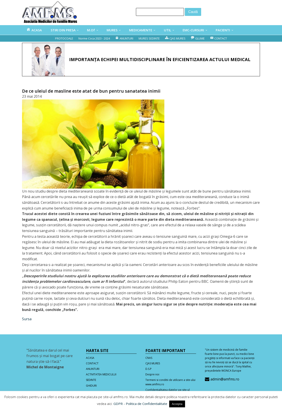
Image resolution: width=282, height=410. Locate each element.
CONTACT (92, 363)
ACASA (90, 358)
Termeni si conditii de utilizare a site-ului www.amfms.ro (170, 382)
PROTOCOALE (64, 38)
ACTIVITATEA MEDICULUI (101, 374)
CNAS (148, 358)
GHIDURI (91, 386)
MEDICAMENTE (140, 30)
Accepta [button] (177, 404)
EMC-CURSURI (193, 30)
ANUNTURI (92, 369)
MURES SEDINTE (149, 38)
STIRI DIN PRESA (63, 30)
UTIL (167, 30)
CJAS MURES (152, 363)
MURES (112, 30)
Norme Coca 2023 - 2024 (94, 38)
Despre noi (152, 374)
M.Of (91, 30)
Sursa (27, 318)
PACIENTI (223, 30)
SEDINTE (91, 380)
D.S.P (148, 369)
